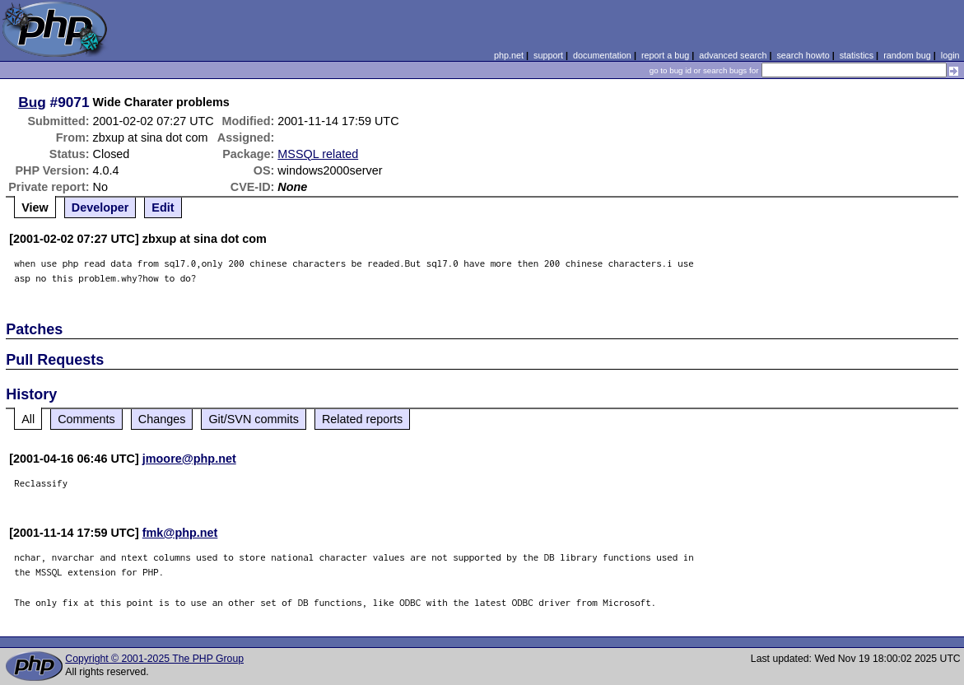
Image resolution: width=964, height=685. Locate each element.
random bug (907, 55)
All (28, 419)
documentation (602, 55)
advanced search (732, 55)
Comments (86, 419)
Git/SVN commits (253, 419)
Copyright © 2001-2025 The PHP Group (154, 658)
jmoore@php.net (189, 458)
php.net (509, 55)
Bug (32, 102)
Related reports (362, 419)
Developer (100, 207)
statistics (856, 55)
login (950, 55)
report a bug (665, 55)
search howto (802, 55)
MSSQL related (317, 154)
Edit (162, 207)
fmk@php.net (180, 532)
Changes (162, 419)
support (548, 55)
